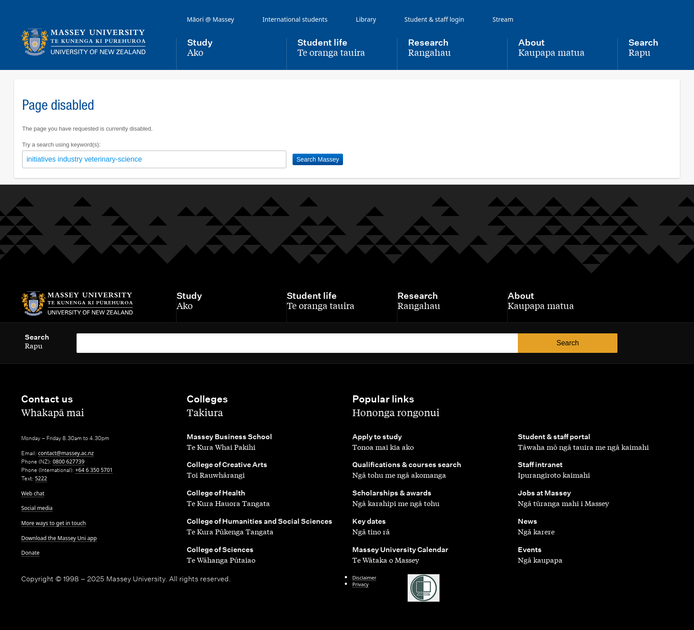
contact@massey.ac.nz (66, 453)
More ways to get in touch (53, 523)
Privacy (360, 584)
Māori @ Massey (210, 19)
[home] (91, 42)
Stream (503, 19)
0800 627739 (69, 461)
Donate (30, 553)
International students (295, 19)
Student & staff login (434, 19)
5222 (41, 478)
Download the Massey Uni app (59, 538)
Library (366, 19)
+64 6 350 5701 (94, 470)
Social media (37, 508)
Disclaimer (364, 577)
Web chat (32, 493)
